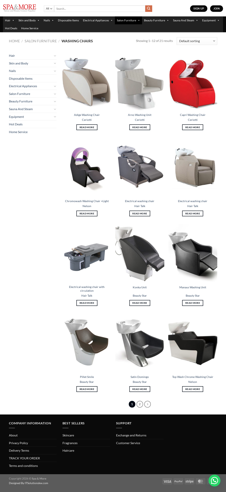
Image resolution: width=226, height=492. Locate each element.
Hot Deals (11, 28)
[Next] (147, 404)
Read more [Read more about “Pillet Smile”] (87, 389)
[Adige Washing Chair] (86, 81)
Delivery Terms (19, 450)
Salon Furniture (128, 20)
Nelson (87, 206)
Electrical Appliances (98, 20)
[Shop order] (197, 41)
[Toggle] (55, 55)
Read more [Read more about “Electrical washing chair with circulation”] (87, 303)
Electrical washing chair (139, 201)
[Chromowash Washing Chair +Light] (86, 167)
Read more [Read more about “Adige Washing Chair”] (87, 127)
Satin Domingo (140, 376)
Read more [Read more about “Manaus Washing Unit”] (192, 303)
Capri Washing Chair (193, 114)
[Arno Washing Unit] (139, 81)
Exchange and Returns (131, 435)
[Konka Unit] (139, 253)
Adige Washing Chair (87, 114)
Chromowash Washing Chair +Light (87, 201)
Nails (49, 20)
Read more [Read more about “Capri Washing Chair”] (192, 127)
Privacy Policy (18, 443)
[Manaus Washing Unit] (192, 253)
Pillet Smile (87, 376)
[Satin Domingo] (139, 343)
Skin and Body (29, 20)
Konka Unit (140, 287)
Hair (9, 20)
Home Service (29, 28)
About (13, 435)
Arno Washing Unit (139, 114)
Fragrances (70, 443)
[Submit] (148, 8)
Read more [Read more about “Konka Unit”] (139, 303)
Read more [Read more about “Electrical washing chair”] (139, 213)
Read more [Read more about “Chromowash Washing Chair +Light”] (87, 213)
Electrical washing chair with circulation (87, 288)
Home (14, 41)
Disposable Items (68, 20)
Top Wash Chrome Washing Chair (192, 376)
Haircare (68, 450)
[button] (214, 480)
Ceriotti (87, 119)
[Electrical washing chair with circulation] (86, 253)
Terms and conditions (23, 465)
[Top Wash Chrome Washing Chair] (192, 343)
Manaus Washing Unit (192, 287)
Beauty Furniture (156, 20)
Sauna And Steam (185, 20)
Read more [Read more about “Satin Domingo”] (139, 389)
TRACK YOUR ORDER (24, 458)
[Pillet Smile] (86, 343)
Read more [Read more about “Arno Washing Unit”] (139, 127)
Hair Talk (139, 206)
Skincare (68, 435)
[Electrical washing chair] (139, 167)
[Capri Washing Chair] (192, 81)
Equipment (211, 20)
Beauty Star (140, 295)
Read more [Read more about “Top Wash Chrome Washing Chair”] (192, 389)
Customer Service (128, 443)
